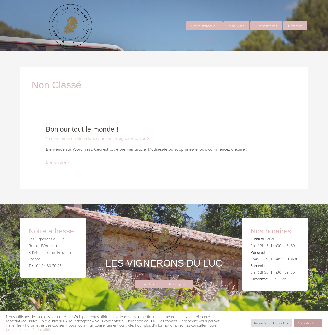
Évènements (269, 25)
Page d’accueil (211, 25)
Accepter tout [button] (308, 323)
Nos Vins (241, 25)
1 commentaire (59, 138)
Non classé (87, 138)
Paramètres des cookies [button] (271, 323)
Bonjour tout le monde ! (83, 129)
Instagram (178, 283)
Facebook (149, 283)
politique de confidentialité (28, 329)
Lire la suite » (58, 162)
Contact (296, 25)
